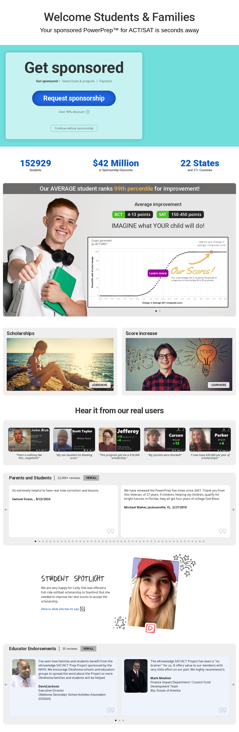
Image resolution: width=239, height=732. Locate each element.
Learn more (99, 385)
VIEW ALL (91, 477)
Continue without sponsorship (74, 128)
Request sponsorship (74, 98)
